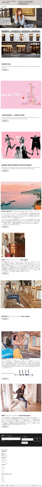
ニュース (3, 461)
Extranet (12, 485)
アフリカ (3, 480)
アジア (3, 475)
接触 (2, 485)
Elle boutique (3, 453)
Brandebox (7, 485)
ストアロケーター (4, 460)
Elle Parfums (3, 454)
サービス (3, 468)
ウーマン (3, 466)
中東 (2, 479)
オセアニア (3, 481)
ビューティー (4, 467)
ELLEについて (4, 459)
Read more (5, 170)
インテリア (3, 472)
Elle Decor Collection (4, 455)
